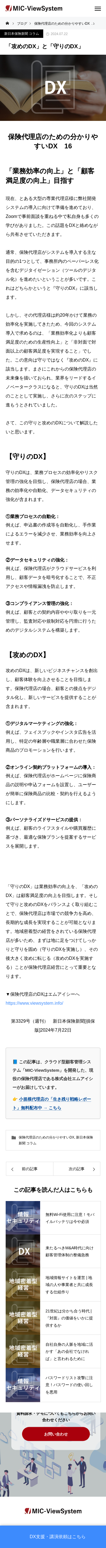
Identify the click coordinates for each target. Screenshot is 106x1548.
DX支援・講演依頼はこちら (58, 1537)
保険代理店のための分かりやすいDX (46, 1137)
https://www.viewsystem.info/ (37, 1003)
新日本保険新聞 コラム (21, 34)
